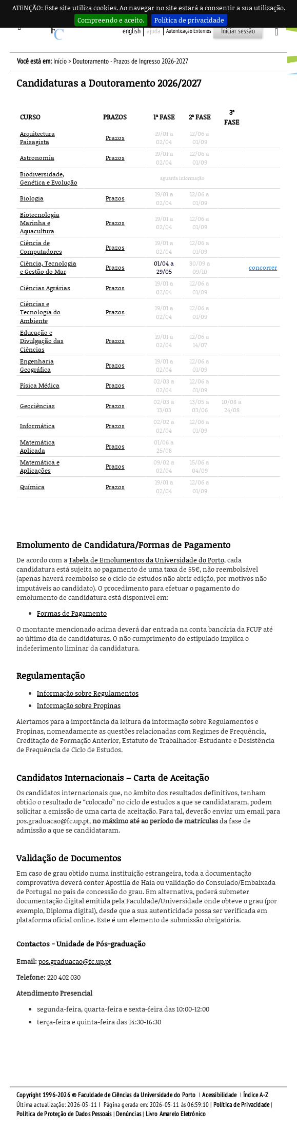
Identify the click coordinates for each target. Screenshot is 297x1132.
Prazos (115, 137)
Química (32, 487)
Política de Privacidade (241, 1105)
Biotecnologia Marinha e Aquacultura (40, 223)
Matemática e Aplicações (40, 466)
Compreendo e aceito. (110, 20)
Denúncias (128, 1114)
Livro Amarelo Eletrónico (176, 1114)
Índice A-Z (255, 1095)
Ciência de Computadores (41, 247)
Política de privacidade (189, 20)
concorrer (263, 267)
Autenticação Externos (188, 31)
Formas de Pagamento (72, 613)
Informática (37, 426)
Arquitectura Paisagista (37, 138)
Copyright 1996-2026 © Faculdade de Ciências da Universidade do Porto (106, 1095)
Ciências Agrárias (45, 288)
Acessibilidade (219, 1095)
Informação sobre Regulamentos (87, 693)
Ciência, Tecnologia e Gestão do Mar (48, 267)
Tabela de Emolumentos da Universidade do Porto (146, 559)
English (132, 31)
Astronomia (37, 157)
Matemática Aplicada (37, 446)
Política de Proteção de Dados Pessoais (64, 1114)
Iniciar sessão (238, 31)
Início (60, 61)
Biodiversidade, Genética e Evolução (48, 178)
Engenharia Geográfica (37, 365)
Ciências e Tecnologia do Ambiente (40, 312)
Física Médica (40, 385)
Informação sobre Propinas (79, 705)
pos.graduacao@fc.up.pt (74, 961)
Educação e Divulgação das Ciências (42, 341)
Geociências (37, 406)
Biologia (32, 198)
